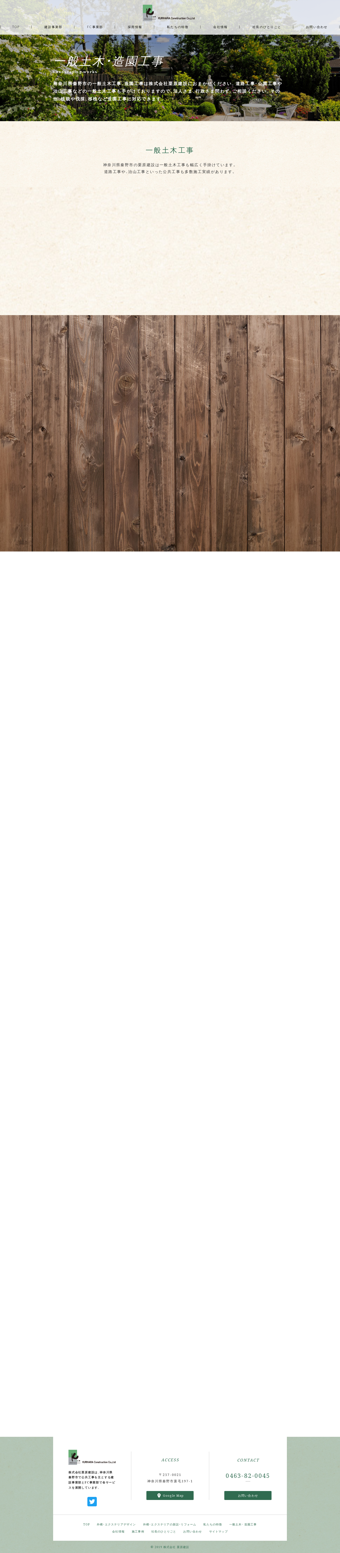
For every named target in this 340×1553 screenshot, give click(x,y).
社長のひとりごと (163, 1531)
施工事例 (138, 1531)
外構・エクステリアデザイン (116, 1524)
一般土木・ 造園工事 (243, 1524)
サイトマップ (218, 1531)
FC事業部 (95, 27)
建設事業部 (53, 27)
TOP (86, 1524)
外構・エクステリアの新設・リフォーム (169, 1524)
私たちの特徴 (212, 1524)
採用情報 (135, 27)
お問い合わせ (248, 1495)
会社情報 (118, 1531)
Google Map (173, 1495)
